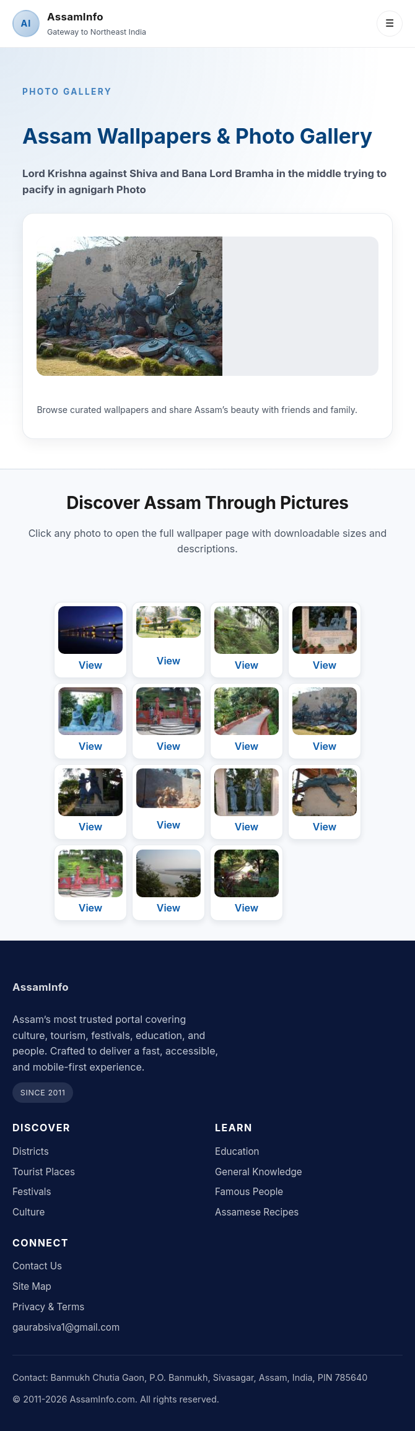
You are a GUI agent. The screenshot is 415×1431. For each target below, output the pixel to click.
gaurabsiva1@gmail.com (66, 1327)
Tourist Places (43, 1172)
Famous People (249, 1192)
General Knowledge (258, 1172)
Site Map (31, 1286)
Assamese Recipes (257, 1212)
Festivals (31, 1192)
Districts (30, 1151)
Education (237, 1151)
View (90, 665)
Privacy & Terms (48, 1307)
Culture (28, 1212)
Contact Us (37, 1266)
